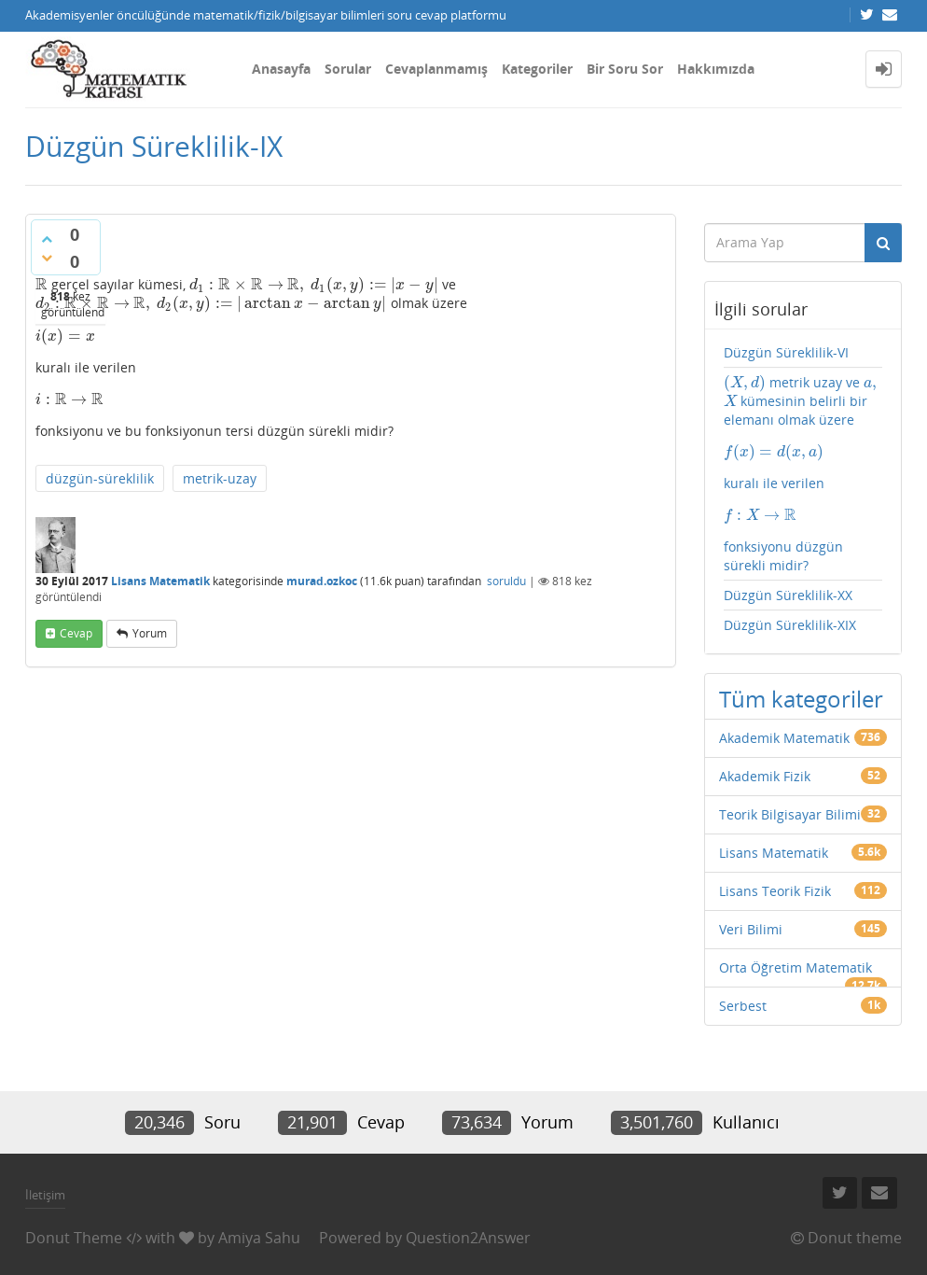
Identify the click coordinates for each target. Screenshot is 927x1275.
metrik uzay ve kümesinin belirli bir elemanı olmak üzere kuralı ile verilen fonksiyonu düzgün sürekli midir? (803, 474)
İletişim (45, 1194)
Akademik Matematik (784, 738)
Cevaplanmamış (436, 68)
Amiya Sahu (259, 1237)
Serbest (743, 1006)
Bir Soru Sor (625, 68)
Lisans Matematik (160, 581)
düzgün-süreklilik (100, 478)
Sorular (348, 68)
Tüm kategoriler (801, 698)
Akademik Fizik (764, 776)
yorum (149, 633)
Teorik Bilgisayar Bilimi (790, 814)
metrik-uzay (219, 478)
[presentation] (41, 284)
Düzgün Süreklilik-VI (786, 352)
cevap (76, 633)
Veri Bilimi (750, 929)
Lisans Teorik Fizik (775, 891)
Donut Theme (73, 1237)
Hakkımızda (715, 68)
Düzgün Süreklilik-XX (788, 595)
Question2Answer (468, 1237)
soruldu (506, 581)
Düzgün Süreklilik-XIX (790, 625)
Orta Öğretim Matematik (795, 967)
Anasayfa (281, 68)
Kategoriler (537, 68)
